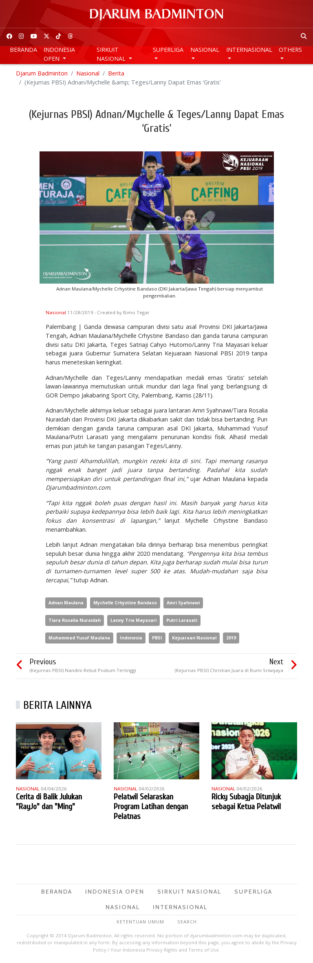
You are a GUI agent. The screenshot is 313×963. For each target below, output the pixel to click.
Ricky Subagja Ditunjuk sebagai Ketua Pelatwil (246, 801)
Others (290, 49)
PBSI (157, 638)
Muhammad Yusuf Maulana (79, 638)
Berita (116, 73)
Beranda (23, 49)
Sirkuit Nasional (112, 54)
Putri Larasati (181, 620)
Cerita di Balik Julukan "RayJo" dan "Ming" (49, 801)
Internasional (249, 49)
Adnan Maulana (66, 602)
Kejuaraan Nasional (194, 638)
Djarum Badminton (42, 73)
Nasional (204, 49)
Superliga (168, 49)
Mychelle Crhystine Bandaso (125, 602)
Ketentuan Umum (140, 922)
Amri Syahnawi (183, 602)
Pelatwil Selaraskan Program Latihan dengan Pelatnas (151, 806)
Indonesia (131, 638)
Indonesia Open (59, 54)
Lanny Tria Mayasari (133, 620)
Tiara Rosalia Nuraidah (74, 620)
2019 (231, 638)
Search (187, 922)
